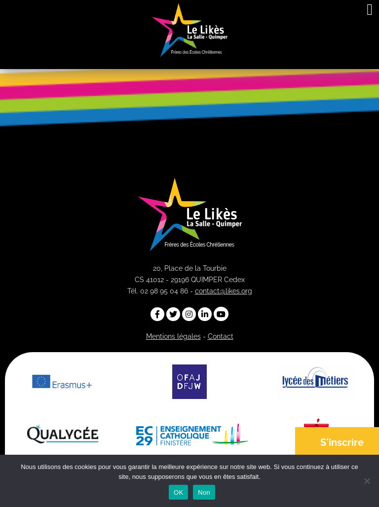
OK (178, 492)
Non (204, 492)
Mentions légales (173, 336)
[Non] (367, 481)
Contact (220, 336)
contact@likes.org (223, 291)
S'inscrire (342, 442)
